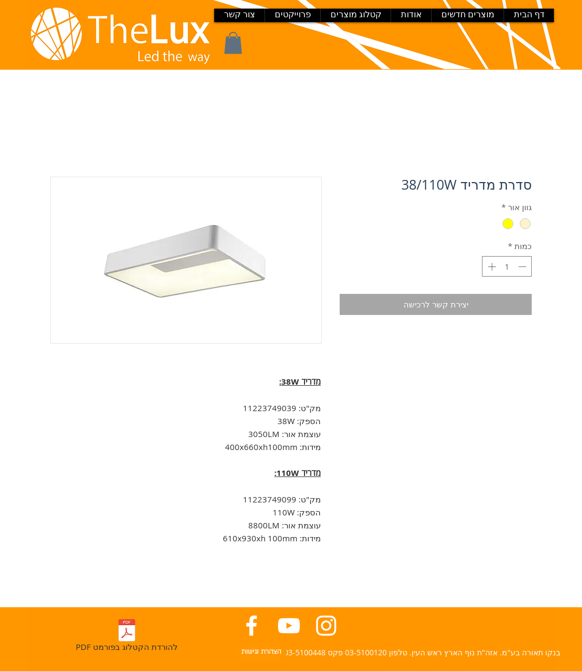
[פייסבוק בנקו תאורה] (251, 625)
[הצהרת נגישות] (261, 652)
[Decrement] (523, 267)
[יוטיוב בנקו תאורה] (288, 625)
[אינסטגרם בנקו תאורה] (326, 625)
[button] (233, 43)
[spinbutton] (507, 267)
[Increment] (491, 267)
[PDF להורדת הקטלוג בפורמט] (126, 637)
